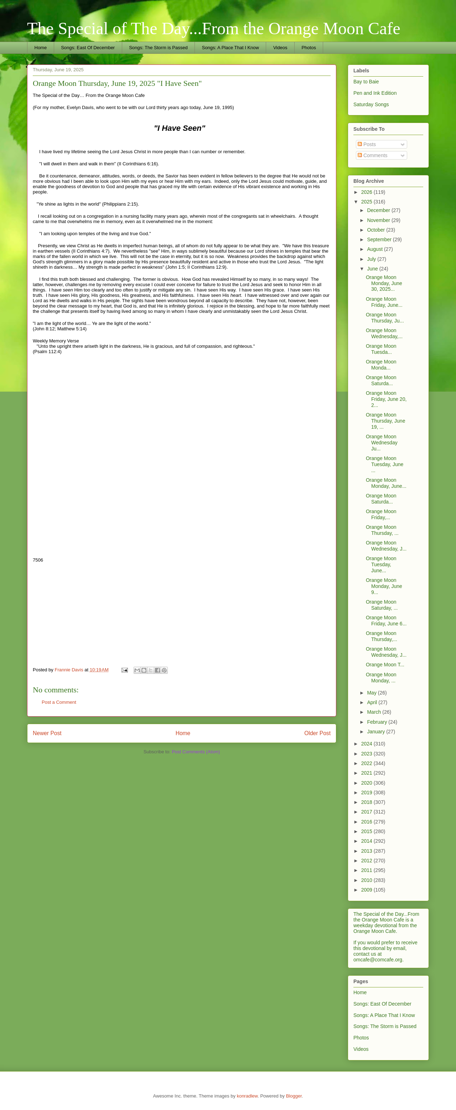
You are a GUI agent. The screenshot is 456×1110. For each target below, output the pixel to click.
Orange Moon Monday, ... (381, 677)
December (379, 210)
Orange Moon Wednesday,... (384, 333)
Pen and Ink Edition (375, 93)
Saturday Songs (371, 104)
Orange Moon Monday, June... (386, 483)
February (377, 722)
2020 (367, 783)
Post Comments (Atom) (196, 751)
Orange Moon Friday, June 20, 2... (386, 399)
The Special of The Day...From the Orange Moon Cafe (213, 28)
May (372, 693)
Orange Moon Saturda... (381, 380)
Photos (308, 47)
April (372, 702)
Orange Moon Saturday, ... (382, 605)
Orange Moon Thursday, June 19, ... (385, 421)
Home (41, 47)
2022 (367, 763)
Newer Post (47, 733)
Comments (373, 155)
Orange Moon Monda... (381, 365)
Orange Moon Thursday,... (381, 636)
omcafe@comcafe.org (377, 959)
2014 (367, 841)
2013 (367, 851)
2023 (367, 754)
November (379, 220)
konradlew (247, 1096)
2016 (367, 822)
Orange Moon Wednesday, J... (386, 546)
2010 (367, 880)
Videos (280, 47)
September (380, 239)
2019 (367, 792)
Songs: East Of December (88, 47)
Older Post (317, 733)
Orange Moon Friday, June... (384, 302)
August (375, 249)
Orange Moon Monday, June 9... (384, 586)
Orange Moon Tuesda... (381, 349)
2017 (367, 812)
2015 (367, 831)
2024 (367, 744)
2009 (367, 890)
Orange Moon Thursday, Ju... (385, 318)
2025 (367, 202)
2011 (367, 870)
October (376, 230)
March (374, 712)
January (376, 731)
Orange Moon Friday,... (381, 514)
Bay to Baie (366, 81)
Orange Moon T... (385, 664)
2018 (367, 802)
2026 (367, 192)
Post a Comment (59, 702)
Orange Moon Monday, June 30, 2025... (384, 283)
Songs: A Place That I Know (230, 47)
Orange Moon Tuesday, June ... (384, 464)
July (372, 259)
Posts (367, 144)
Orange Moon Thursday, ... (382, 530)
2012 (367, 860)
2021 (367, 773)
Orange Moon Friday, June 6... (386, 620)
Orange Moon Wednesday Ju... (382, 442)
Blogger (294, 1096)
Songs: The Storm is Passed (158, 47)
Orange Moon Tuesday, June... (381, 564)
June (373, 269)
